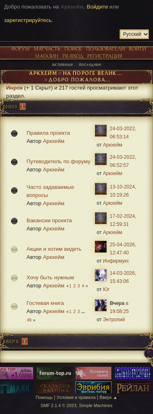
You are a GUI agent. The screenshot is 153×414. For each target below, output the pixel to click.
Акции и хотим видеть (54, 249)
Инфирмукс (116, 261)
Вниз (10, 106)
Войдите (97, 7)
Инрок (14, 88)
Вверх (11, 341)
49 (29, 320)
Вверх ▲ (109, 397)
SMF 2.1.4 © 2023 (58, 405)
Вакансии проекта (49, 220)
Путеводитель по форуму (59, 161)
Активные (62, 64)
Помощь (44, 397)
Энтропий (114, 319)
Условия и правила (76, 397)
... (82, 311)
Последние (90, 64)
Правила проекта (48, 133)
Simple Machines (96, 405)
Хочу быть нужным (50, 277)
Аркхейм (53, 141)
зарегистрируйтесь (28, 20)
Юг (106, 289)
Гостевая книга (45, 303)
